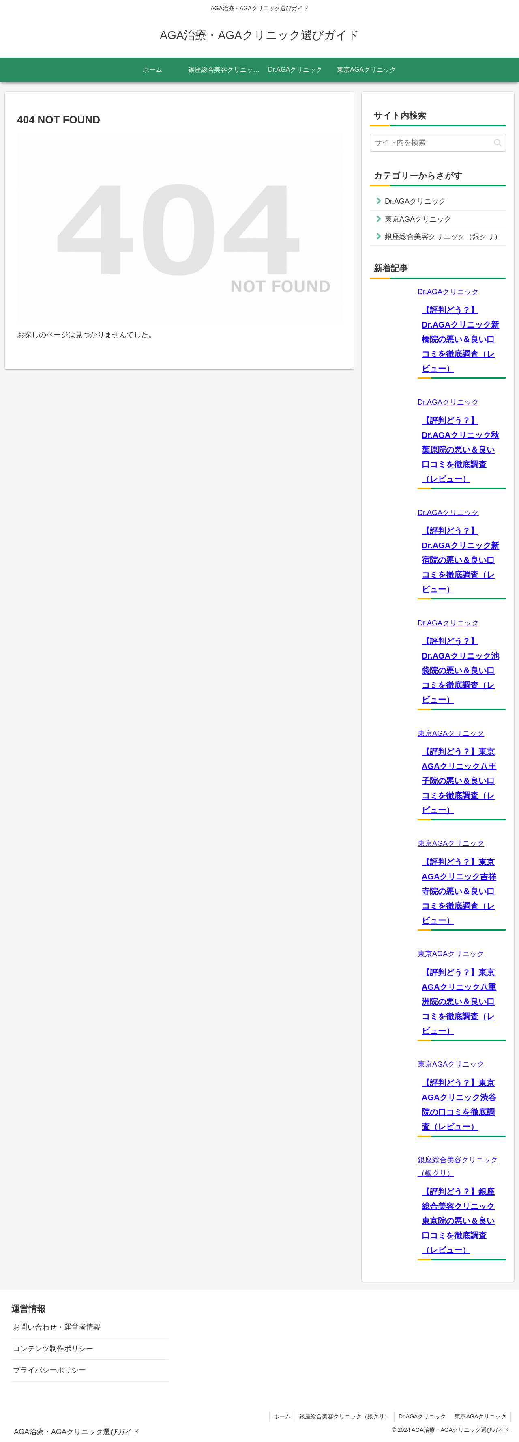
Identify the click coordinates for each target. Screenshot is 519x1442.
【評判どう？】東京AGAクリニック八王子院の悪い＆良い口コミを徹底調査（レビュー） (459, 781)
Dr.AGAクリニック (448, 292)
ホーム (282, 1416)
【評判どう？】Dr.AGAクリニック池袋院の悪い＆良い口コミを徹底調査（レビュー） (460, 670)
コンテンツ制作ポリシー (53, 1349)
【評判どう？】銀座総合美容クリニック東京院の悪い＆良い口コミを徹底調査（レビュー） (458, 1220)
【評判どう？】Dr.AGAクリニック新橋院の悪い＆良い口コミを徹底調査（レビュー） (460, 339)
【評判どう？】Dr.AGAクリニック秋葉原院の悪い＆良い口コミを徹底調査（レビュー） (460, 449)
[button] (498, 142)
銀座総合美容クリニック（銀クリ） (344, 1416)
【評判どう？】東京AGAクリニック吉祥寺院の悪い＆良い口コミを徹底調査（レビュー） (459, 891)
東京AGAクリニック (451, 733)
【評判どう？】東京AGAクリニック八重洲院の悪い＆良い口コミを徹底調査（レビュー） (459, 1001)
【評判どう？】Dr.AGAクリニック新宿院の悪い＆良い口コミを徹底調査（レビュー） (460, 560)
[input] (438, 143)
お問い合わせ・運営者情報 (57, 1327)
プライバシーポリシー (49, 1370)
